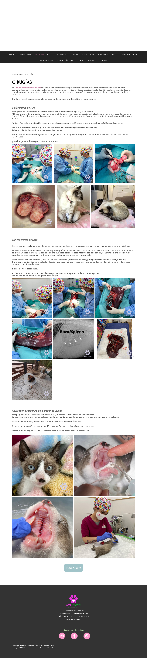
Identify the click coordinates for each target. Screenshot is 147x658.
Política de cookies (39, 646)
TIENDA (80, 60)
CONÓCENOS (25, 54)
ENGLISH (104, 60)
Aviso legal (16, 646)
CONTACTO (92, 60)
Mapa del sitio (50, 646)
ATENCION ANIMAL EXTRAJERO (103, 54)
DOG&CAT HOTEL (46, 60)
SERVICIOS (39, 54)
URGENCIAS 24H (80, 54)
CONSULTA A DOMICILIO (58, 54)
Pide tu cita (73, 567)
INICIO (12, 54)
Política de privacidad (26, 646)
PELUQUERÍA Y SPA (65, 60)
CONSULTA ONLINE (129, 54)
